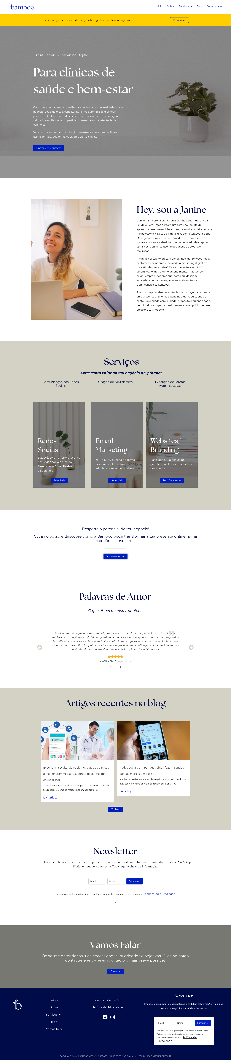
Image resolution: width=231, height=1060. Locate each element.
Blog (200, 6)
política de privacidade (160, 893)
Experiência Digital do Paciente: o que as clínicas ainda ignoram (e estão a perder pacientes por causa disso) (102, 768)
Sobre (170, 6)
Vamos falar (214, 6)
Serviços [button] (185, 6)
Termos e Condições (108, 1000)
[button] (186, 6)
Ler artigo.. (94, 776)
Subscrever (134, 881)
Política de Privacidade (107, 1007)
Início (159, 6)
